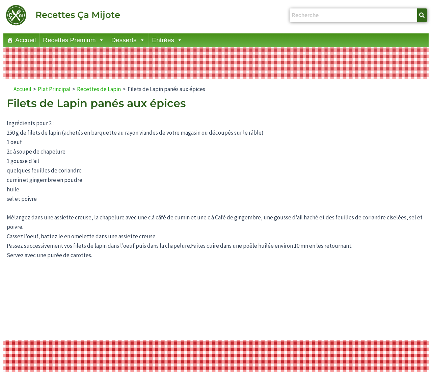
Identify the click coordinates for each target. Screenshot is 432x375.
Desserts (128, 40)
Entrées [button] (167, 40)
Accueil (25, 40)
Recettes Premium (73, 40)
